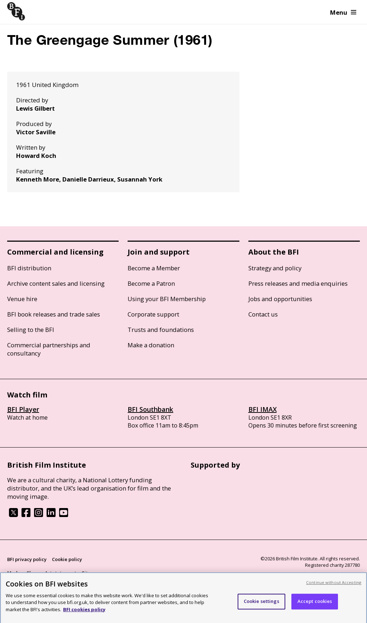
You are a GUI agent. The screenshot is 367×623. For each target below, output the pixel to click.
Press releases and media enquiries (298, 283)
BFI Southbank (150, 409)
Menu (343, 12)
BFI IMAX (262, 409)
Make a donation (151, 345)
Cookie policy (67, 559)
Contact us (263, 314)
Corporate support (153, 314)
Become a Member (154, 268)
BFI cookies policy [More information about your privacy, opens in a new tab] (84, 612)
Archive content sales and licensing (56, 283)
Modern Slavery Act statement (41, 573)
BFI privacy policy (27, 559)
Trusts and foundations (161, 329)
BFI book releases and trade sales (53, 314)
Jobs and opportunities (280, 299)
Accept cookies (314, 604)
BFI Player (23, 409)
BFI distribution (29, 268)
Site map (92, 573)
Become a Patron (151, 283)
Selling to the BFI (30, 329)
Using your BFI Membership (167, 299)
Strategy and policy (274, 268)
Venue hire (22, 299)
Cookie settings (261, 604)
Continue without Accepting (333, 585)
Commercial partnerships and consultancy (48, 349)
